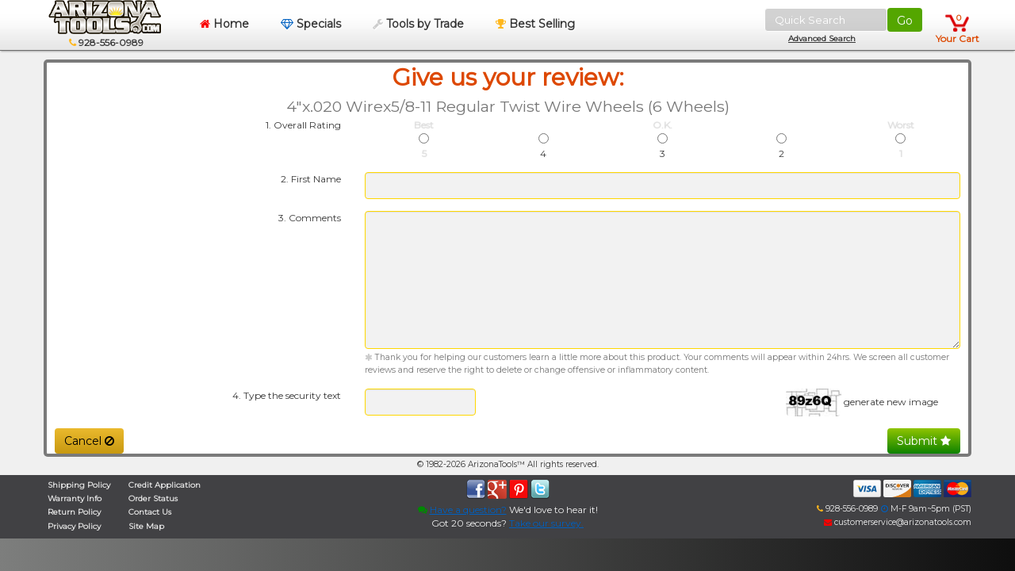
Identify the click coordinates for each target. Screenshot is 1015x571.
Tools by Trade (418, 24)
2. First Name (311, 179)
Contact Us (149, 512)
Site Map (146, 526)
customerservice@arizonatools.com (897, 522)
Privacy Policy (74, 526)
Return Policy (74, 512)
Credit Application (164, 485)
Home (224, 24)
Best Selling (535, 24)
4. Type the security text (286, 395)
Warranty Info (75, 498)
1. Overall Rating (303, 125)
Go (905, 20)
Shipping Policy (79, 485)
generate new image (891, 402)
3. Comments (309, 218)
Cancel (89, 441)
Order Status (153, 498)
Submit (924, 441)
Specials (311, 24)
